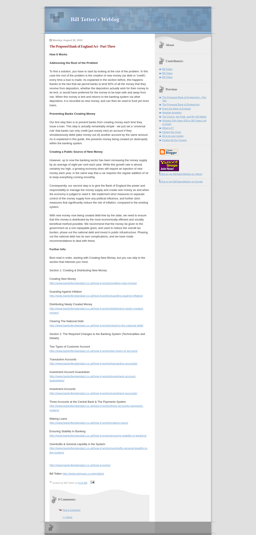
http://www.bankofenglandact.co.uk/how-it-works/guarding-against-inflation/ (96, 295)
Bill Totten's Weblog (95, 19)
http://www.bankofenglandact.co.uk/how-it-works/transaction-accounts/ (93, 363)
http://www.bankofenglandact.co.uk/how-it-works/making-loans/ (89, 422)
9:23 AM (82, 483)
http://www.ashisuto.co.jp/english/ (83, 473)
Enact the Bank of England (176, 108)
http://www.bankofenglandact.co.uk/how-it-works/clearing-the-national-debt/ (96, 325)
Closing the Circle (171, 132)
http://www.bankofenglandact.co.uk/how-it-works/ (80, 465)
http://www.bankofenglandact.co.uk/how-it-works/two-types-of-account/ (93, 351)
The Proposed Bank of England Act (181, 104)
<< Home (67, 517)
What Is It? (168, 128)
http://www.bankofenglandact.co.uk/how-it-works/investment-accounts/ (93, 393)
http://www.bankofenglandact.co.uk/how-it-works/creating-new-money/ (93, 283)
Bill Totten (167, 69)
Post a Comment (71, 510)
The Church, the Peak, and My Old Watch (184, 116)
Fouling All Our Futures (174, 140)
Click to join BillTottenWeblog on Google (181, 181)
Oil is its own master (173, 136)
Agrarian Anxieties (172, 112)
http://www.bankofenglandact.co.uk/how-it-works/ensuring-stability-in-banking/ (98, 435)
